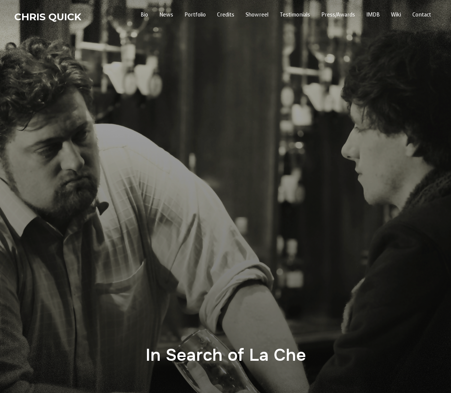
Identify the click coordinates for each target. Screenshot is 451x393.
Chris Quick (47, 17)
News (166, 14)
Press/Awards (338, 14)
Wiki (396, 14)
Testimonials (295, 14)
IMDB (373, 14)
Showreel (257, 14)
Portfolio (195, 14)
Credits (225, 14)
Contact (421, 14)
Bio (144, 14)
